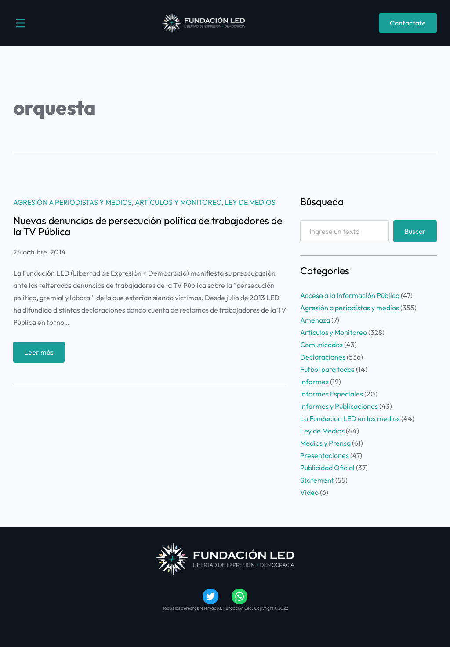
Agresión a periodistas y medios (72, 202)
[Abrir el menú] (20, 23)
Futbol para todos (327, 369)
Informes (314, 381)
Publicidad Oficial (327, 467)
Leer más (41, 354)
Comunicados (321, 344)
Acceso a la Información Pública (349, 295)
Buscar (415, 231)
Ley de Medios (250, 202)
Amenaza (315, 320)
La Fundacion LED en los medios (350, 418)
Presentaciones (324, 455)
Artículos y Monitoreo (178, 202)
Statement (317, 480)
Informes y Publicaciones (339, 406)
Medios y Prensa (325, 443)
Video (309, 492)
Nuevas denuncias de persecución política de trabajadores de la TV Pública (147, 226)
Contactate (408, 22)
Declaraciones (322, 357)
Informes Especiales (331, 393)
